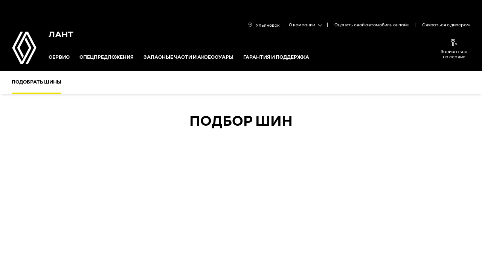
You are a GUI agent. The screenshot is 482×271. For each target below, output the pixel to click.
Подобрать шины (36, 81)
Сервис (59, 57)
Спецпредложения (106, 57)
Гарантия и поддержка (276, 57)
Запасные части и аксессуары (188, 57)
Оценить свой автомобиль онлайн (371, 24)
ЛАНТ (61, 33)
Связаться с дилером (446, 24)
